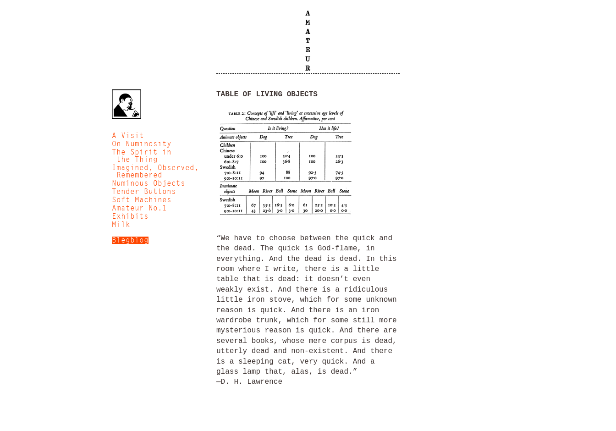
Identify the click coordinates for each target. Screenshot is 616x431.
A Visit (128, 135)
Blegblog (130, 240)
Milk (121, 224)
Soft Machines (141, 200)
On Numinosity (141, 144)
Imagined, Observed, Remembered (155, 171)
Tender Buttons (144, 191)
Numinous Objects (148, 183)
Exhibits (130, 216)
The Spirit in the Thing (141, 156)
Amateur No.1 (139, 208)
